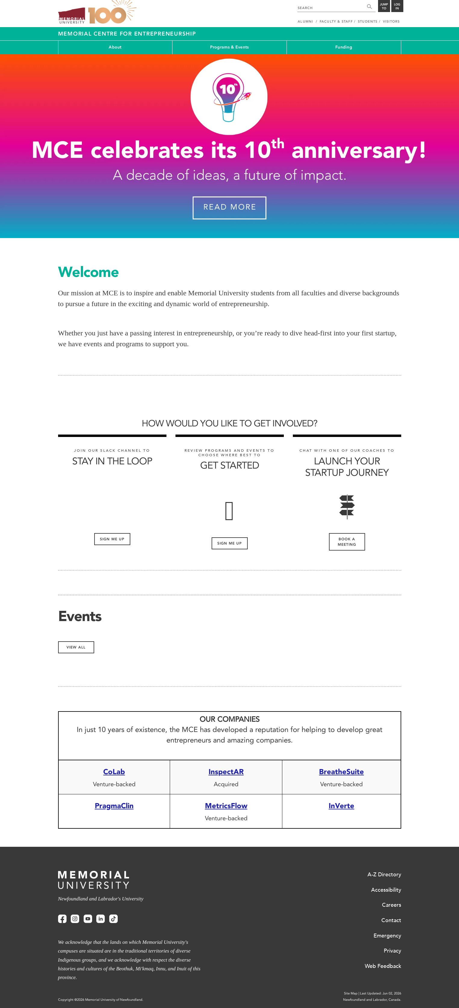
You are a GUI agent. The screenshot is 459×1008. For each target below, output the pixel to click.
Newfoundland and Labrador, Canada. (372, 1000)
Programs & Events (229, 47)
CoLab (114, 771)
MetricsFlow (226, 805)
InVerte (341, 805)
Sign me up (112, 539)
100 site (112, 12)
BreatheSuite (341, 771)
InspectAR (226, 771)
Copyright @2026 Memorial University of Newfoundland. (100, 1000)
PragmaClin (114, 805)
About (115, 47)
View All (76, 647)
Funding (343, 47)
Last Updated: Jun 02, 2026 (380, 993)
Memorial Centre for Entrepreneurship (127, 33)
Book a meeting (347, 542)
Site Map (351, 993)
